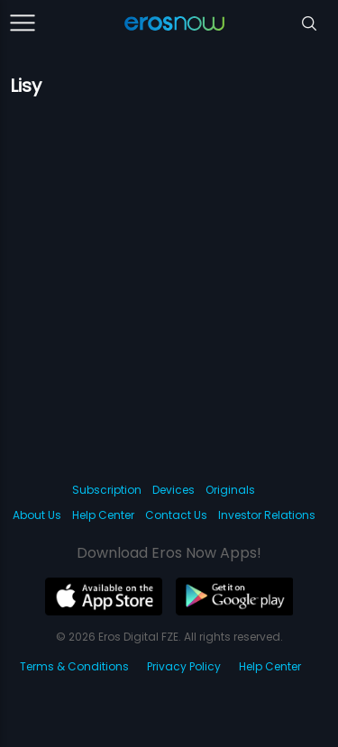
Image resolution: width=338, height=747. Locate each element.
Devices (173, 489)
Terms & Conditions (74, 666)
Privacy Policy (184, 666)
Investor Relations (266, 515)
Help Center (103, 515)
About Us (37, 515)
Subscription (107, 489)
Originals (230, 489)
